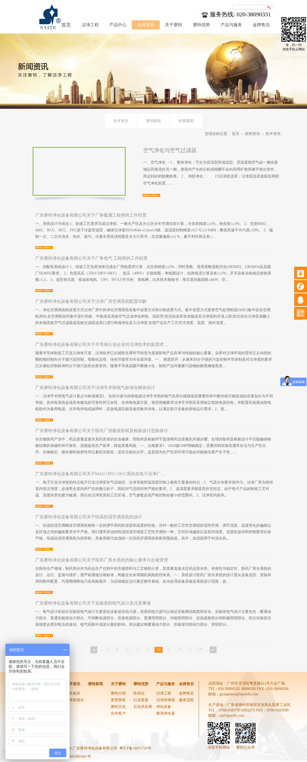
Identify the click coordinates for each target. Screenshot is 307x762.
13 (148, 649)
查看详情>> (151, 195)
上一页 (93, 649)
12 (138, 649)
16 (179, 649)
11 (127, 649)
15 (169, 649)
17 (190, 649)
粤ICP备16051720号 (135, 748)
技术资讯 (273, 134)
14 (158, 649)
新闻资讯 (252, 134)
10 (117, 649)
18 (200, 649)
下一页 (213, 649)
